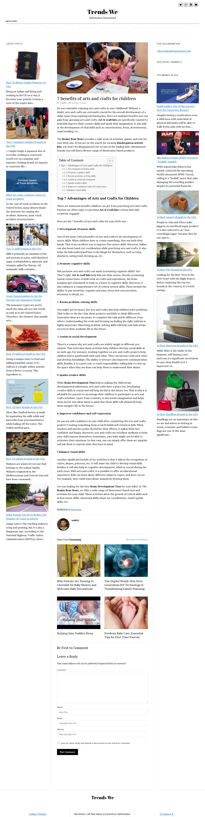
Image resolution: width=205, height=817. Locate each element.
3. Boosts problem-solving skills (81, 176)
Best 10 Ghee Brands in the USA (24, 407)
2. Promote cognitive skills (78, 172)
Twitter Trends (177, 27)
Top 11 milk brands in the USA (23, 248)
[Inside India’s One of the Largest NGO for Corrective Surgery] (178, 93)
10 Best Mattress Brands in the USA (177, 345)
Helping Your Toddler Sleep (75, 633)
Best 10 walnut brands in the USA (25, 458)
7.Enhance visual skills (76, 190)
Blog (143, 27)
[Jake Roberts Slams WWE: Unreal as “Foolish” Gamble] (178, 143)
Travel (70, 27)
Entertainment (158, 27)
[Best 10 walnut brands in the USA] (27, 444)
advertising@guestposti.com (174, 51)
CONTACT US (103, 35)
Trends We (102, 12)
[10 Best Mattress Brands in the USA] (175, 319)
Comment (61, 670)
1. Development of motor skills (80, 169)
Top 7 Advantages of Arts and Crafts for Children (86, 165)
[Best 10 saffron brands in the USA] (27, 338)
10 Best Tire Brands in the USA (174, 269)
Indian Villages (37, 814)
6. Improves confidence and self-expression (86, 186)
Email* (60, 718)
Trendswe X (166, 814)
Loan (126, 27)
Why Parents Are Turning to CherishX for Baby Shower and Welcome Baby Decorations (76, 585)
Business (90, 27)
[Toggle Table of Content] (108, 160)
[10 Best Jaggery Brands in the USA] (178, 202)
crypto (36, 27)
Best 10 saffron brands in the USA (25, 354)
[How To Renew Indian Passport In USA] (27, 66)
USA (80, 27)
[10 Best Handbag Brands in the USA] (178, 391)
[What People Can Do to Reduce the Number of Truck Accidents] (27, 498)
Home (102, 27)
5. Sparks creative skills (76, 183)
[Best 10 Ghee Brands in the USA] (27, 392)
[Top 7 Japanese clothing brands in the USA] (27, 123)
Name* (60, 707)
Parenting (49, 27)
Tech (60, 27)
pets (134, 27)
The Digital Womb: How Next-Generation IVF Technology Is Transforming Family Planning (124, 585)
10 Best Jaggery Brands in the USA (176, 217)
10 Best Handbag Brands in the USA (177, 414)
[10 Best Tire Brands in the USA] (178, 255)
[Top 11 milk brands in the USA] (27, 235)
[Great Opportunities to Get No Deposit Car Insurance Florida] (27, 284)
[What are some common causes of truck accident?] (27, 182)
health (23, 27)
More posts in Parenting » (137, 539)
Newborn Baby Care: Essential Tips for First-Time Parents (123, 635)
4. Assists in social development (80, 179)
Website (60, 729)
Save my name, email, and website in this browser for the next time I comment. (95, 743)
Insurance (114, 27)
